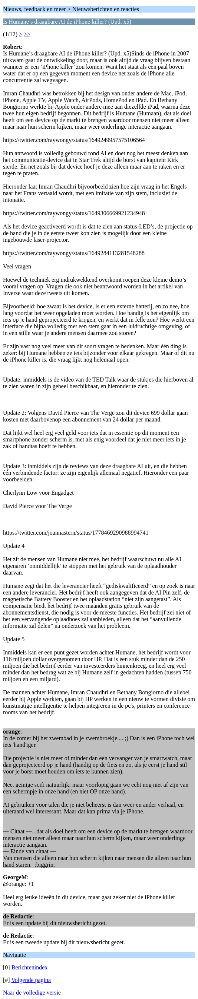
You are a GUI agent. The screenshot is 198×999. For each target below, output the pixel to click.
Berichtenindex (29, 967)
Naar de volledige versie (32, 992)
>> (27, 34)
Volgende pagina (31, 980)
